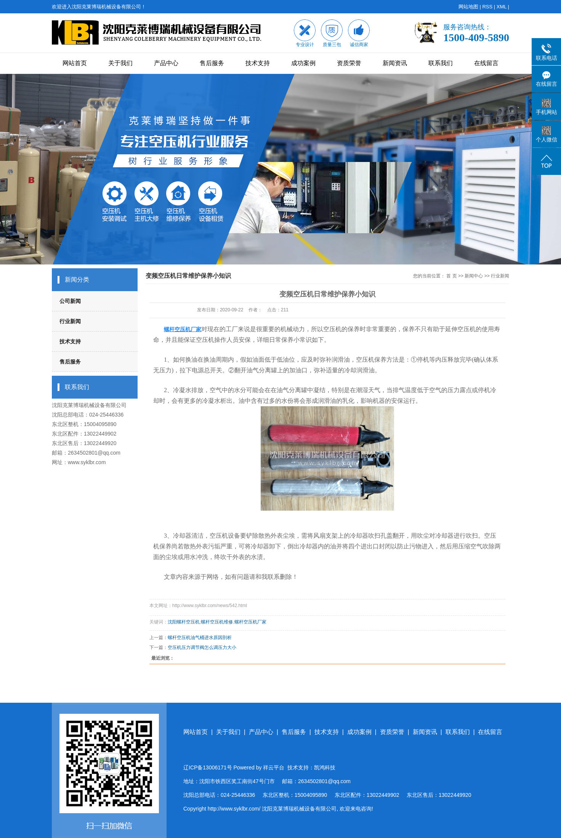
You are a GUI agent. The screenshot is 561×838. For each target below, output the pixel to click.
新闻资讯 (395, 63)
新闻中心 (474, 276)
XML (502, 7)
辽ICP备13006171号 (207, 767)
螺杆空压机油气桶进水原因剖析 (200, 637)
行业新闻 (70, 321)
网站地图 (468, 7)
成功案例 (303, 63)
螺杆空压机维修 (217, 622)
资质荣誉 (349, 63)
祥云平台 (273, 767)
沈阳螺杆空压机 (184, 622)
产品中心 (166, 63)
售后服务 (212, 63)
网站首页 (75, 63)
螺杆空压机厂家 (250, 622)
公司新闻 (70, 301)
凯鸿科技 (324, 767)
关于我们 (120, 63)
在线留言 (486, 63)
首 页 (451, 276)
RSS (487, 7)
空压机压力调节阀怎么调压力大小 (202, 647)
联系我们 (440, 63)
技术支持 (257, 63)
